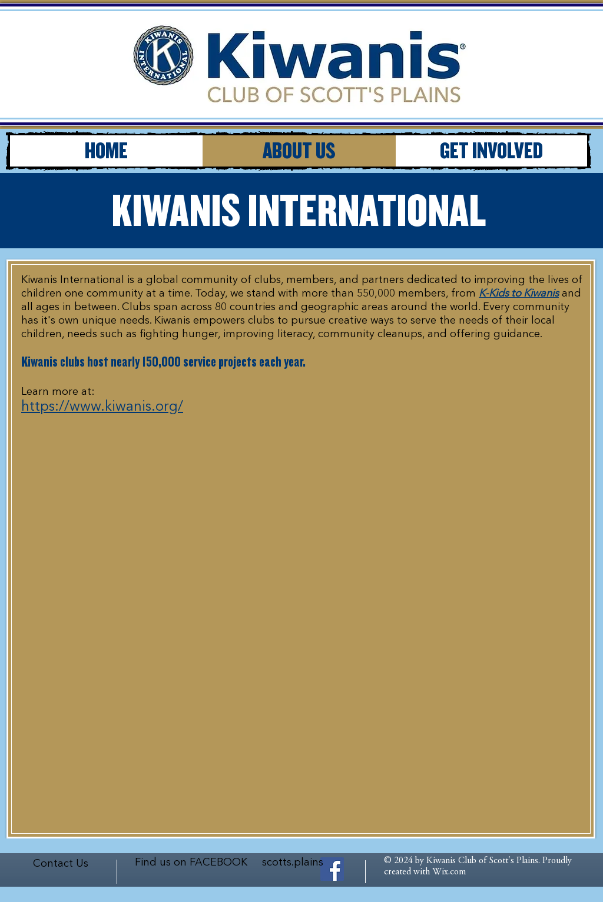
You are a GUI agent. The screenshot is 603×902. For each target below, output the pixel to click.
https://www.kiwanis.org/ (102, 407)
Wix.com (449, 872)
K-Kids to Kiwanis (519, 293)
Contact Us (60, 863)
